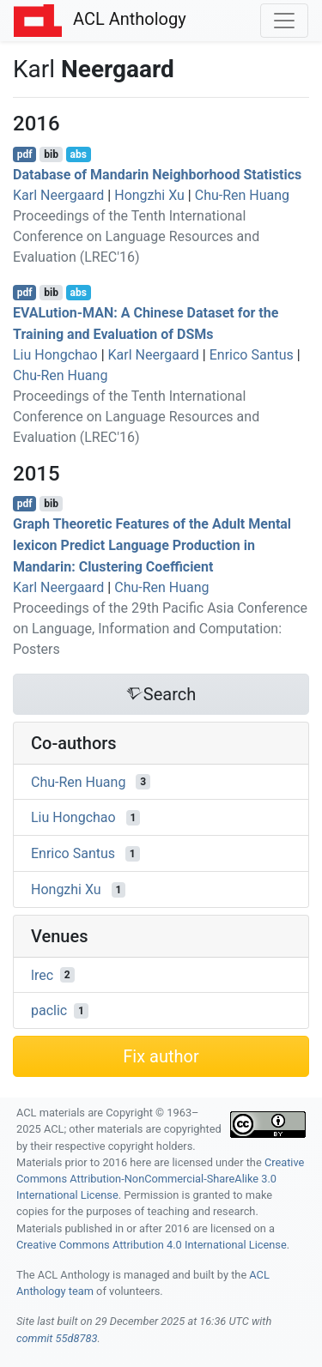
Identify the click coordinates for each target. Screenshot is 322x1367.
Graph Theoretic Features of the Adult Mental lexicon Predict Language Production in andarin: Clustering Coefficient (152, 545)
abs (78, 154)
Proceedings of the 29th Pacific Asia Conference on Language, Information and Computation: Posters (160, 628)
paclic (49, 1010)
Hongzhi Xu (149, 195)
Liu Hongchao (55, 355)
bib (51, 154)
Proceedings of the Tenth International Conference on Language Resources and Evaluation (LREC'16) (136, 236)
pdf (25, 154)
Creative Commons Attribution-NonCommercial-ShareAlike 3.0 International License (160, 1178)
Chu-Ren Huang (242, 195)
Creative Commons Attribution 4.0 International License (151, 1244)
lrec (42, 974)
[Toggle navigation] (284, 20)
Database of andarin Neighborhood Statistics (157, 174)
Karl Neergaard (58, 195)
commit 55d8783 (56, 1338)
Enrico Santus (252, 355)
